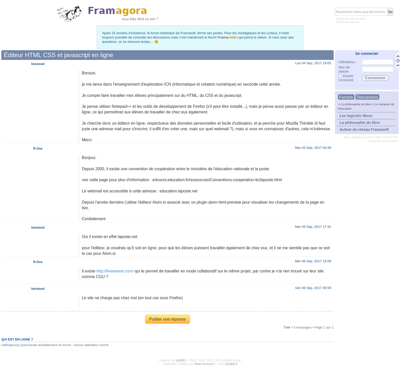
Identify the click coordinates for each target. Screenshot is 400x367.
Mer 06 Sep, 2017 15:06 (313, 261)
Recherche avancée (347, 22)
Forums (346, 97)
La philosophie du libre (356, 104)
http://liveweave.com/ (115, 271)
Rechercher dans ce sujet (350, 18)
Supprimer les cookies (383, 140)
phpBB (180, 360)
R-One (37, 148)
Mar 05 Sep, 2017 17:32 (313, 227)
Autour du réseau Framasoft (364, 129)
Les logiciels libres (356, 116)
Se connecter (366, 53)
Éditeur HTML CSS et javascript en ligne (58, 54)
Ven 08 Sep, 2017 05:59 (313, 288)
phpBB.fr (232, 364)
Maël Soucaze (204, 364)
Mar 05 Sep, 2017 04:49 (313, 148)
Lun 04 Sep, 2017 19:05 (313, 63)
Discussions (367, 97)
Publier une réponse (167, 319)
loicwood (37, 64)
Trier (287, 327)
